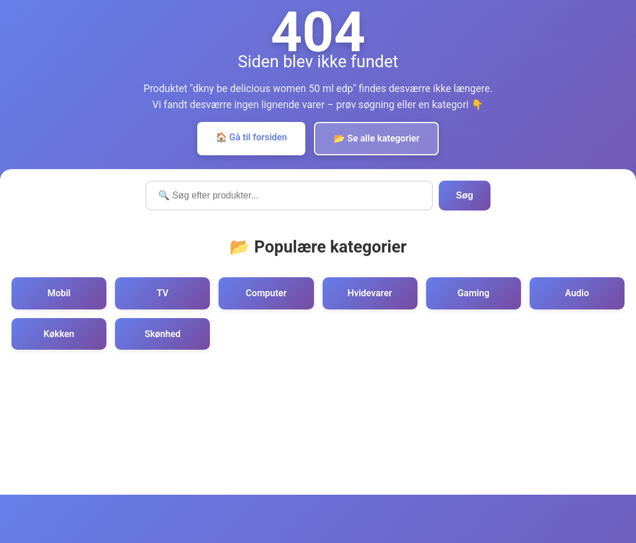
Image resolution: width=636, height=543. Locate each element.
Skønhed (162, 333)
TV (162, 293)
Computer (266, 293)
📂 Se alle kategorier (376, 138)
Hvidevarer (369, 293)
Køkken (59, 333)
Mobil (58, 293)
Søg (464, 195)
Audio (577, 293)
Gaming (473, 293)
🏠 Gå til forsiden (252, 137)
